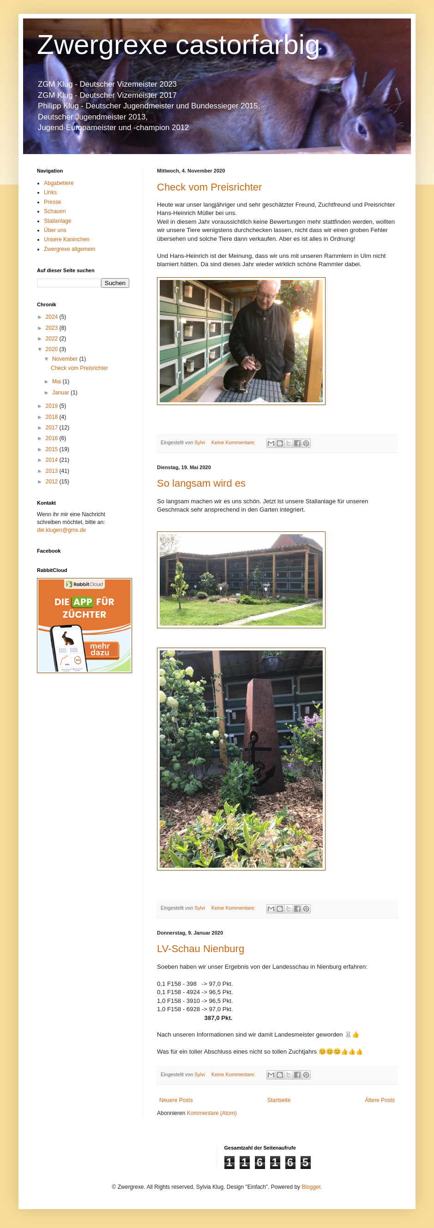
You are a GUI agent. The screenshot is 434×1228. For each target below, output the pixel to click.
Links (50, 192)
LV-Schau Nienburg (200, 948)
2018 (53, 417)
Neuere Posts (176, 1100)
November (65, 359)
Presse (52, 202)
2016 (53, 438)
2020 (53, 349)
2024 (53, 317)
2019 (53, 406)
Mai (57, 381)
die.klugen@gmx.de (61, 530)
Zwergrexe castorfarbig (178, 44)
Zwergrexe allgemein (69, 249)
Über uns (55, 230)
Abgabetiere (59, 183)
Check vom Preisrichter (209, 187)
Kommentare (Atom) (212, 1113)
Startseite (279, 1100)
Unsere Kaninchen (67, 239)
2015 (53, 449)
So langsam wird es (201, 483)
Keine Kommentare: (234, 442)
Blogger (310, 1187)
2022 (53, 338)
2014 (53, 460)
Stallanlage (57, 221)
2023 (53, 328)
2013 (53, 471)
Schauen (55, 211)
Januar (61, 392)
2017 (53, 427)
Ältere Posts (380, 1100)
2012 (53, 481)
